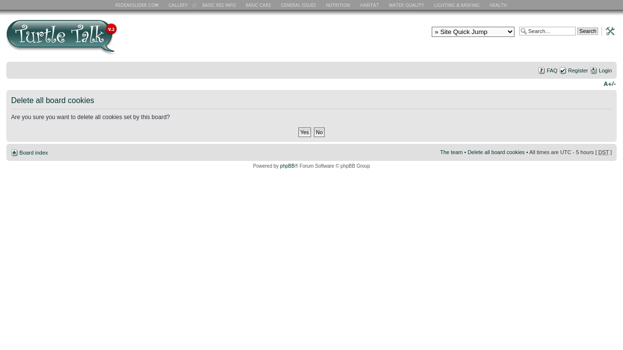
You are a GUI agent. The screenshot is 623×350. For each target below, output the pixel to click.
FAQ (552, 70)
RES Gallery (181, 5)
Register (578, 70)
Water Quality (406, 5)
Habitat (370, 5)
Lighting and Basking (457, 5)
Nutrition (339, 5)
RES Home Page (138, 5)
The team (451, 152)
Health (499, 5)
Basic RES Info (216, 5)
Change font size (610, 83)
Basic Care (258, 5)
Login (605, 70)
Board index (33, 153)
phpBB (287, 166)
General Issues (299, 5)
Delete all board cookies (496, 152)
